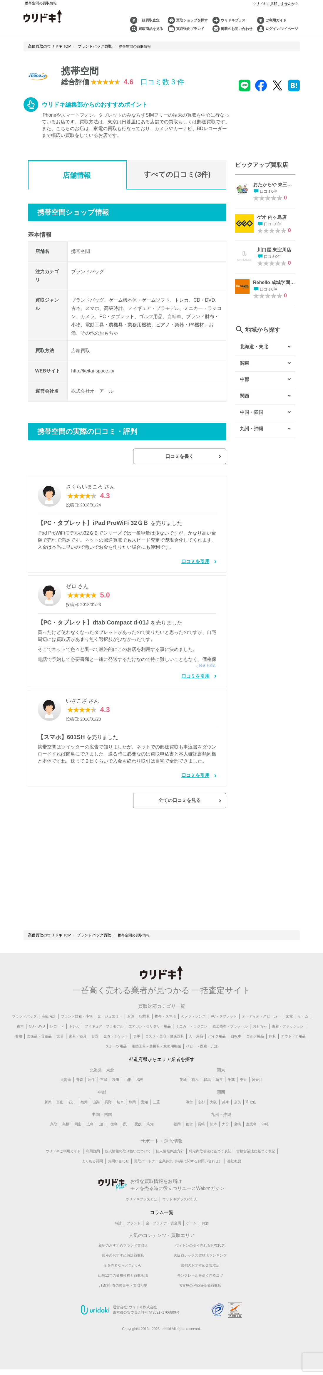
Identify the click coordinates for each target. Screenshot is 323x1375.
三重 (156, 1112)
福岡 (177, 1135)
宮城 (103, 1090)
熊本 (213, 1135)
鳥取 (53, 1135)
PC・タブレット (224, 1027)
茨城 (183, 1090)
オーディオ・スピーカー (261, 1027)
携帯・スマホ (165, 1027)
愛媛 (138, 1135)
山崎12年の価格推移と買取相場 (123, 1286)
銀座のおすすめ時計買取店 (123, 1266)
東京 (243, 1090)
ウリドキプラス (233, 20)
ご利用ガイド (276, 20)
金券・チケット (115, 1047)
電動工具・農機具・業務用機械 (156, 1057)
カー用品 (196, 1047)
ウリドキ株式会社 (143, 1318)
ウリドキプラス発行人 (180, 1210)
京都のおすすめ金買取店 (200, 1276)
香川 (126, 1135)
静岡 (132, 1112)
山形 (127, 1090)
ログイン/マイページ (281, 29)
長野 (108, 1112)
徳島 (114, 1135)
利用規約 (93, 1161)
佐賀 (189, 1135)
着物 (18, 1047)
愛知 (144, 1112)
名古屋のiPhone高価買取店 (200, 1296)
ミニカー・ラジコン (191, 1037)
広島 (89, 1135)
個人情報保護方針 (170, 1161)
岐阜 (120, 1112)
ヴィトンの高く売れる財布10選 (200, 1256)
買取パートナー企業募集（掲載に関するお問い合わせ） (178, 1171)
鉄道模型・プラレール (230, 1037)
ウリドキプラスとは (141, 1210)
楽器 (60, 1047)
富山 (59, 1112)
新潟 (47, 1112)
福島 (139, 1090)
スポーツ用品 (116, 1057)
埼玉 (219, 1090)
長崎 (201, 1135)
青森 (79, 1090)
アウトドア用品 (293, 1047)
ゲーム (303, 1027)
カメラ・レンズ (193, 1027)
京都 (201, 1112)
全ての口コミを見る (196, 807)
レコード (57, 1037)
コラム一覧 (161, 1222)
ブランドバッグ (24, 1027)
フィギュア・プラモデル (104, 1037)
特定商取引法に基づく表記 (210, 1161)
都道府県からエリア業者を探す (162, 1069)
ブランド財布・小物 (77, 1027)
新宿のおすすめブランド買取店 (123, 1256)
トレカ (74, 1037)
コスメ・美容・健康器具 (164, 1047)
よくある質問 (92, 1171)
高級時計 (49, 1027)
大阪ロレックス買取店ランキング (200, 1266)
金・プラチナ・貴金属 (163, 1234)
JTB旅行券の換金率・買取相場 (123, 1296)
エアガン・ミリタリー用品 (149, 1037)
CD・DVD (37, 1037)
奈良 (237, 1112)
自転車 (236, 1047)
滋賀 (189, 1112)
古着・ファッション (288, 1037)
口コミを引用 (195, 563)
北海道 (66, 1090)
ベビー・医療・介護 (202, 1057)
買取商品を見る (150, 29)
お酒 (130, 1027)
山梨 (96, 1112)
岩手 (91, 1090)
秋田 (115, 1090)
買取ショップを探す (192, 20)
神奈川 (257, 1090)
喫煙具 (144, 1027)
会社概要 (234, 1171)
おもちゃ (260, 1037)
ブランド (134, 1234)
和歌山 (251, 1112)
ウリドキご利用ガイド (63, 1161)
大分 (225, 1135)
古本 (20, 1037)
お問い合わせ (118, 1171)
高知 (150, 1135)
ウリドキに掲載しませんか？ (275, 4)
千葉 (231, 1090)
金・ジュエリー (110, 1027)
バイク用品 (217, 1047)
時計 (118, 1234)
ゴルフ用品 (255, 1047)
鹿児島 (251, 1135)
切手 (136, 1047)
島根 (65, 1135)
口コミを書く (196, 457)
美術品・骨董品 (39, 1047)
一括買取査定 (149, 20)
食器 (94, 1047)
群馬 (207, 1090)
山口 (102, 1135)
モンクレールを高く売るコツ (200, 1286)
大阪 (213, 1112)
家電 (289, 1027)
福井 (84, 1112)
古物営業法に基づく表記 (255, 1161)
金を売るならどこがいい (123, 1276)
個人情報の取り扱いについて (128, 1161)
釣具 (272, 1047)
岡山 (77, 1135)
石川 (72, 1112)
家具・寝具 (77, 1047)
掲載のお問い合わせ (236, 29)
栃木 (195, 1090)
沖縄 (265, 1135)
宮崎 (237, 1135)
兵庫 (225, 1112)
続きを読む (208, 668)
